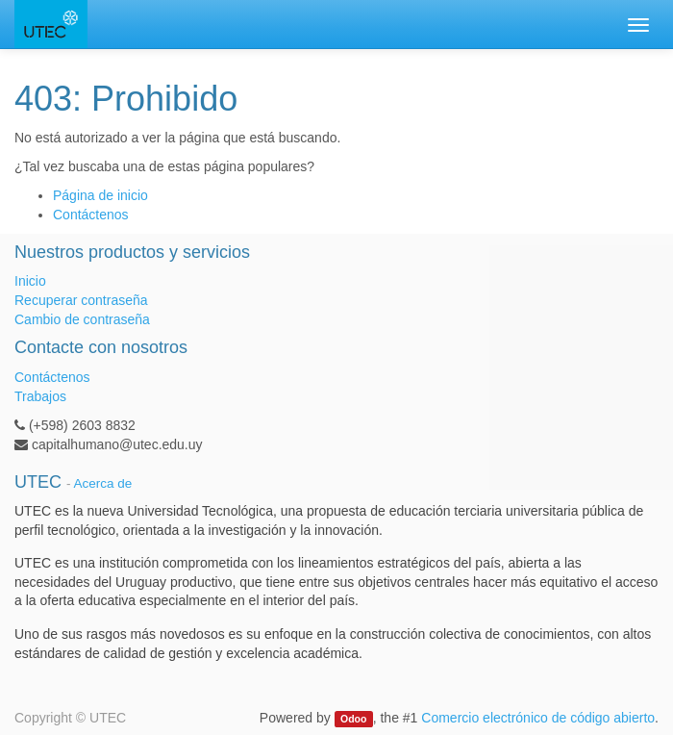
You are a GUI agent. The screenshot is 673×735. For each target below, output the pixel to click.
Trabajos (40, 396)
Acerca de (103, 483)
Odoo (353, 718)
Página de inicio (100, 195)
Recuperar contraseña (81, 300)
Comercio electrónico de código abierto (538, 717)
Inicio (30, 281)
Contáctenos (91, 214)
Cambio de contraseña (82, 319)
